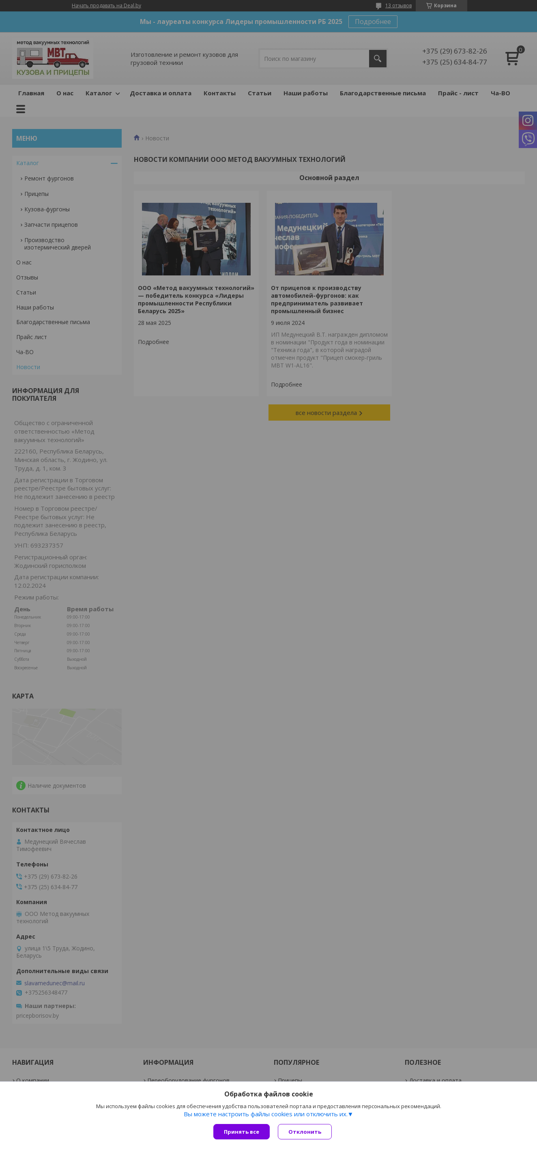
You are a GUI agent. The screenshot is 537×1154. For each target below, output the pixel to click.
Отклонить (304, 1131)
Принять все (241, 1131)
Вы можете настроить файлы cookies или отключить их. (266, 1113)
